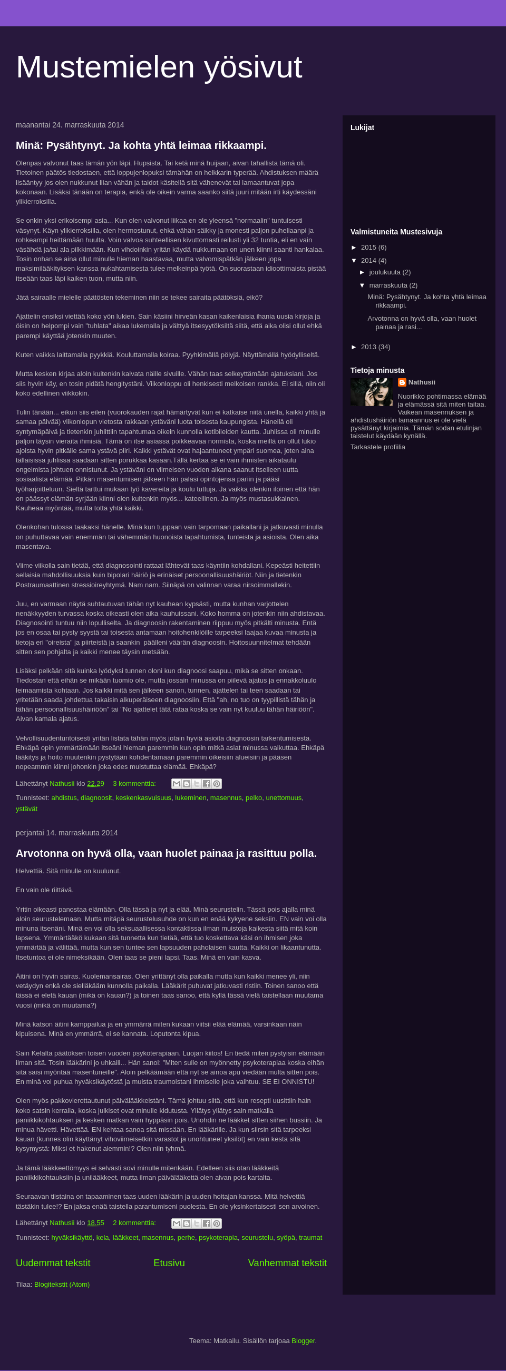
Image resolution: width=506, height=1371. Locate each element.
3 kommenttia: (135, 783)
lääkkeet (125, 1237)
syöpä (286, 1237)
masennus (226, 798)
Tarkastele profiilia (378, 447)
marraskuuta (389, 285)
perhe (186, 1237)
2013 (369, 347)
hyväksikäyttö (71, 1237)
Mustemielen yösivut (159, 66)
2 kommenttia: (135, 1223)
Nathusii (421, 382)
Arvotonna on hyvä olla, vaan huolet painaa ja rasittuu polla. (166, 853)
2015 (369, 247)
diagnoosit (96, 798)
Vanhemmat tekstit (287, 1263)
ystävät (26, 809)
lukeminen (190, 798)
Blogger (303, 1341)
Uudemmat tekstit (53, 1263)
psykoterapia (218, 1237)
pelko (254, 798)
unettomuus (283, 798)
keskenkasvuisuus (144, 798)
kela (102, 1237)
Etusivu (169, 1263)
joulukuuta (386, 272)
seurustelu (257, 1237)
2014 (369, 260)
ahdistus (63, 798)
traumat (310, 1237)
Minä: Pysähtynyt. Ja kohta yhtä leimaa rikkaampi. (141, 145)
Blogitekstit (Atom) (62, 1284)
